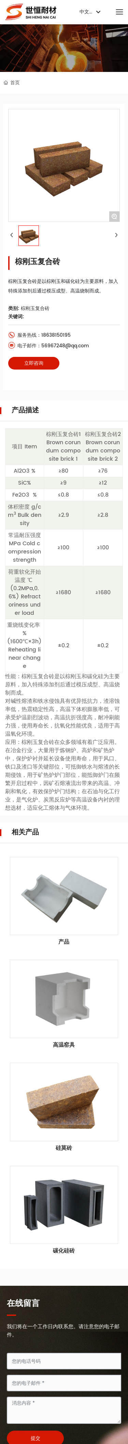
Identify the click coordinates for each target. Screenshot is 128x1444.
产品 (63, 941)
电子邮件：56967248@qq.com (48, 346)
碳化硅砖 (64, 1250)
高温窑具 (64, 1045)
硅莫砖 (64, 1148)
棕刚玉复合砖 (35, 308)
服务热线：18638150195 (39, 335)
